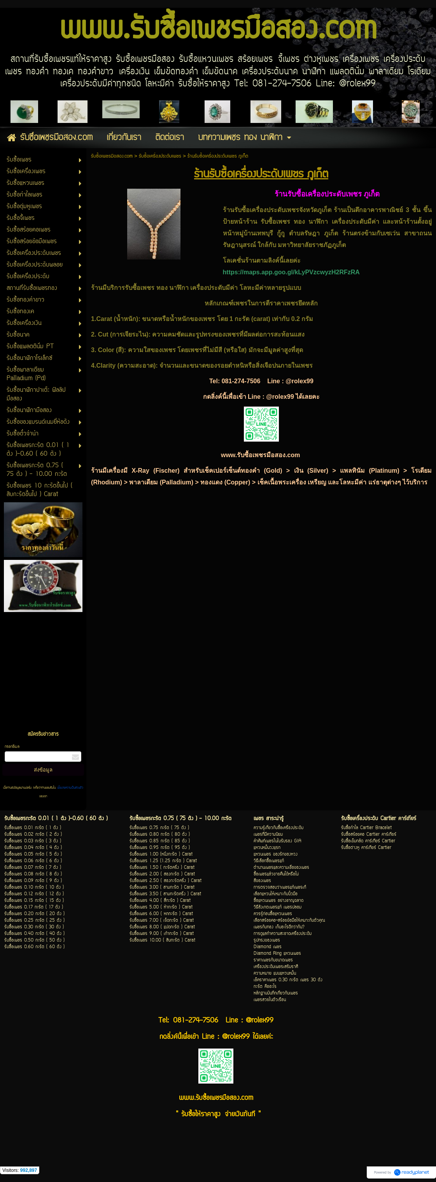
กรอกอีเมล (12, 747)
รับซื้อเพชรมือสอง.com (112, 156)
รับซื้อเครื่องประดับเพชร (160, 156)
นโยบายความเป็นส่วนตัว (69, 788)
